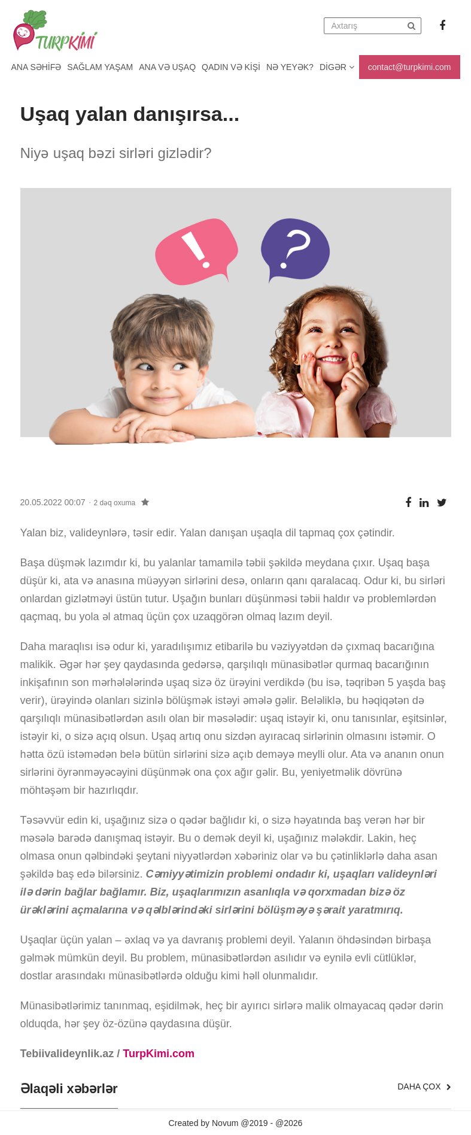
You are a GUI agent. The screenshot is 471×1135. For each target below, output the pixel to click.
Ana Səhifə (36, 67)
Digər (337, 67)
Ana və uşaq (167, 67)
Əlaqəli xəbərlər (69, 1089)
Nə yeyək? (290, 67)
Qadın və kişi (231, 67)
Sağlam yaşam (100, 67)
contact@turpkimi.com (409, 67)
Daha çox (424, 1086)
